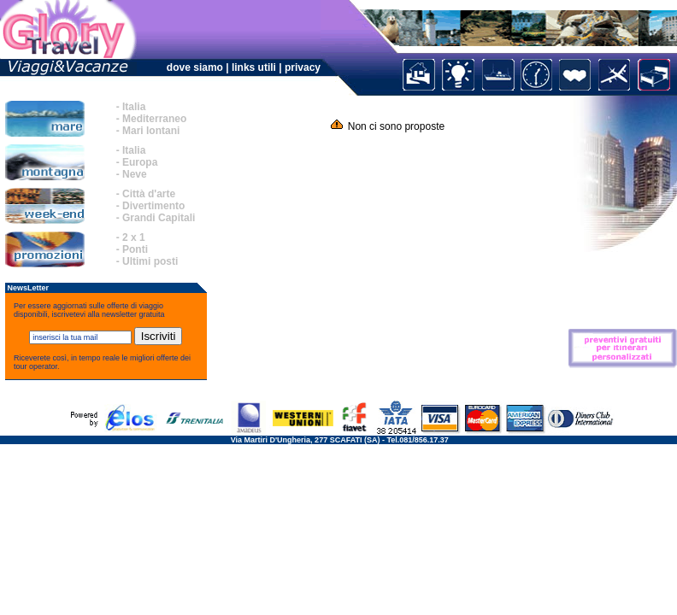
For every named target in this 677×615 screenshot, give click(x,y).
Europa (139, 162)
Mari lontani (151, 131)
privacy (303, 67)
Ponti (135, 249)
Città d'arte (148, 194)
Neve (134, 174)
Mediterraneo (154, 119)
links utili (255, 67)
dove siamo (195, 67)
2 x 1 (133, 237)
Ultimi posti (150, 261)
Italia (133, 107)
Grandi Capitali (158, 218)
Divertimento (153, 206)
